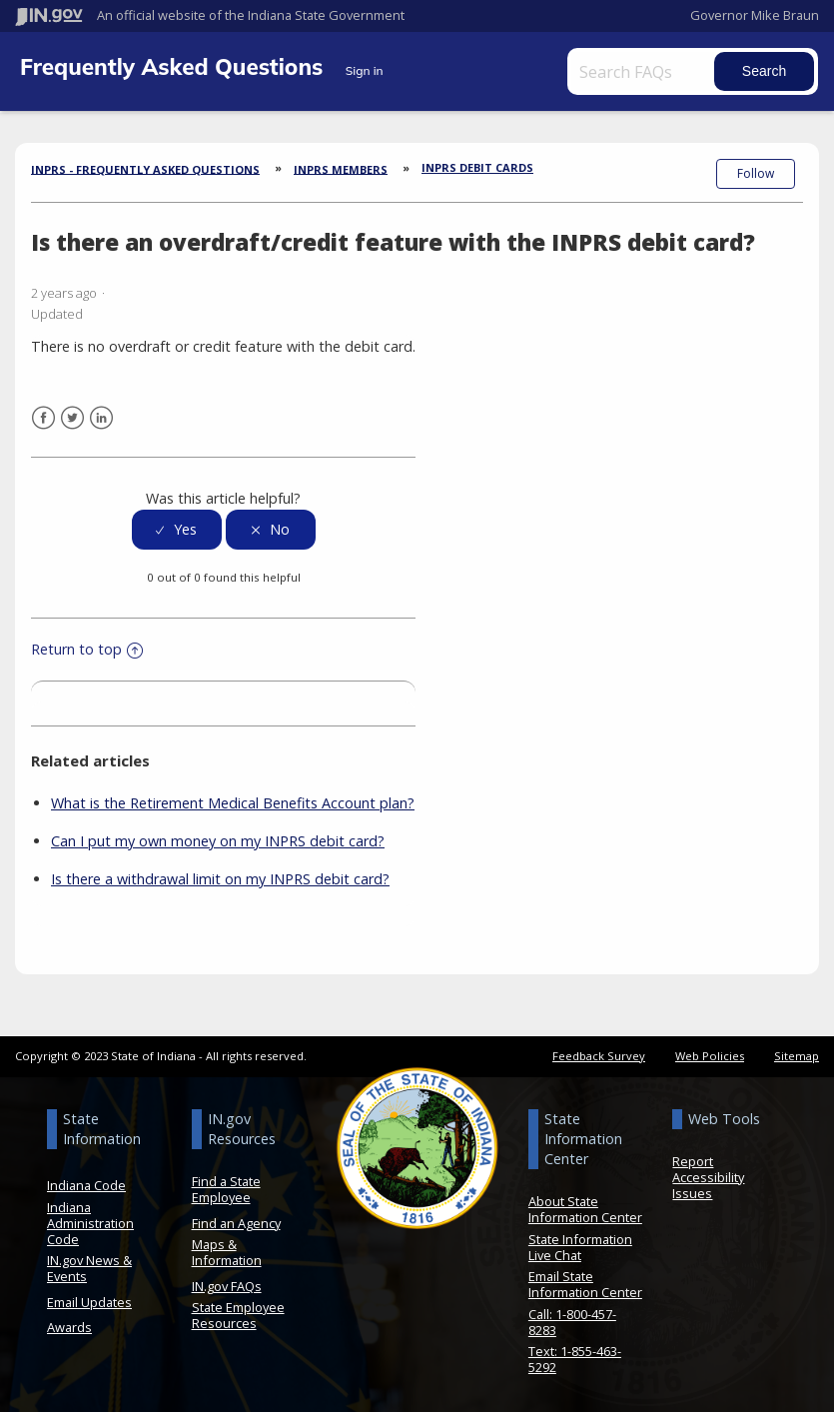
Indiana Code (86, 1184)
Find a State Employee (226, 1188)
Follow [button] (755, 173)
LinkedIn (101, 417)
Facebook (43, 417)
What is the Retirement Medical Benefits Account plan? (233, 801)
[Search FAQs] (643, 71)
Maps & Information (227, 1251)
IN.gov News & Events (89, 1267)
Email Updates (89, 1301)
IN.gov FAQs (227, 1285)
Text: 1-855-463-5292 (574, 1359)
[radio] (177, 529)
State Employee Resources (238, 1314)
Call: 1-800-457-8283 (572, 1321)
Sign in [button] (365, 70)
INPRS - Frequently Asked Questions (145, 168)
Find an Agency (236, 1222)
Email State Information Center (585, 1283)
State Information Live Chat (580, 1246)
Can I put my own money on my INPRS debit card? (218, 839)
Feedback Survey (598, 1054)
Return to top (87, 648)
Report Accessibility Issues (708, 1176)
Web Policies (709, 1054)
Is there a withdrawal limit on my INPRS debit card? (220, 877)
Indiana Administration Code (90, 1222)
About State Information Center (585, 1208)
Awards (69, 1326)
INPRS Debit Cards (477, 167)
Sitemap (796, 1054)
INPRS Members (341, 168)
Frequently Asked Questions (175, 66)
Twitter (72, 417)
